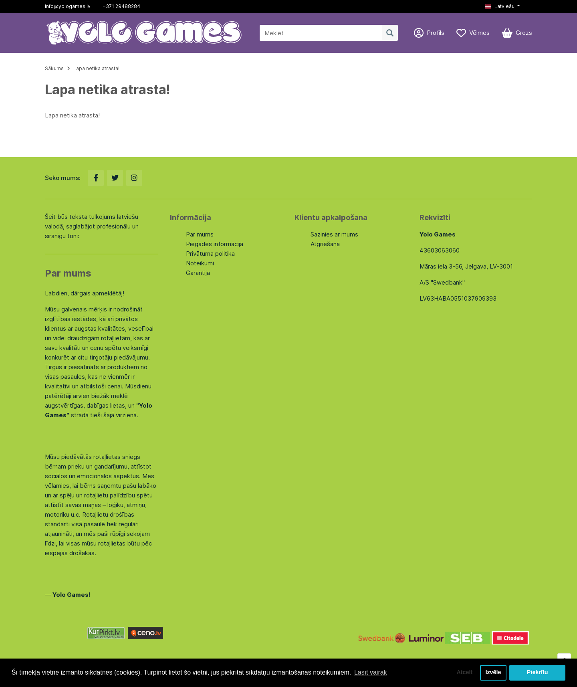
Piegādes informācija (214, 244)
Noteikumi (200, 263)
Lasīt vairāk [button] (370, 672)
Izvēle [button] (493, 672)
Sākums (54, 68)
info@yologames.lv (68, 6)
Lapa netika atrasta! (96, 68)
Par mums (200, 234)
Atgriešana (325, 244)
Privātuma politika (210, 253)
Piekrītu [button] (537, 672)
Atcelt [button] (464, 672)
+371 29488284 (121, 6)
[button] (502, 6)
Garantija (198, 273)
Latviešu (499, 6)
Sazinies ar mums (334, 234)
